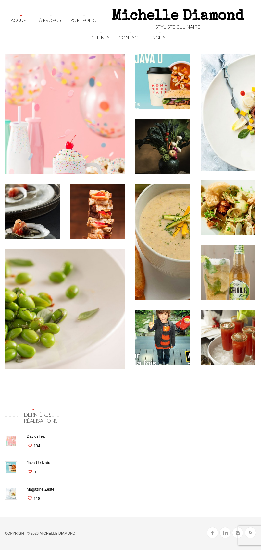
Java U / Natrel (39, 463)
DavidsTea (36, 436)
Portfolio (83, 20)
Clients (100, 37)
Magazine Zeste (40, 489)
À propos (50, 20)
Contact (129, 37)
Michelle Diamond (57, 533)
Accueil (20, 20)
